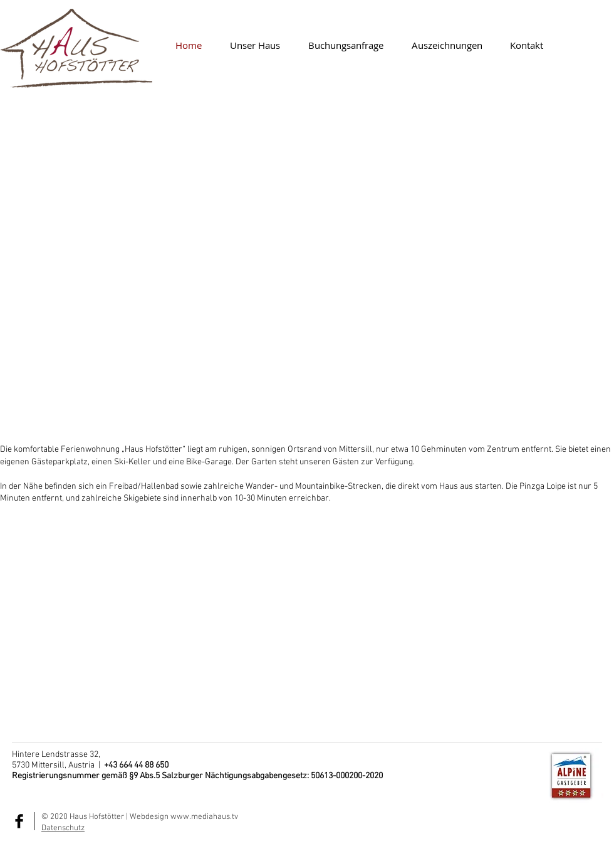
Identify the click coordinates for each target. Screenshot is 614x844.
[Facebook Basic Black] (19, 821)
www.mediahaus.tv (204, 817)
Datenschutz (63, 828)
